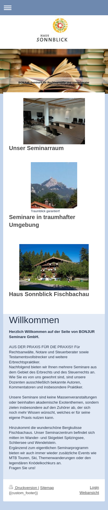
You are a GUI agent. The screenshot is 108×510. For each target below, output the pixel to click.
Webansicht (89, 492)
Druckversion (23, 488)
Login (94, 487)
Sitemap (47, 488)
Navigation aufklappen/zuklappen (54, 7)
